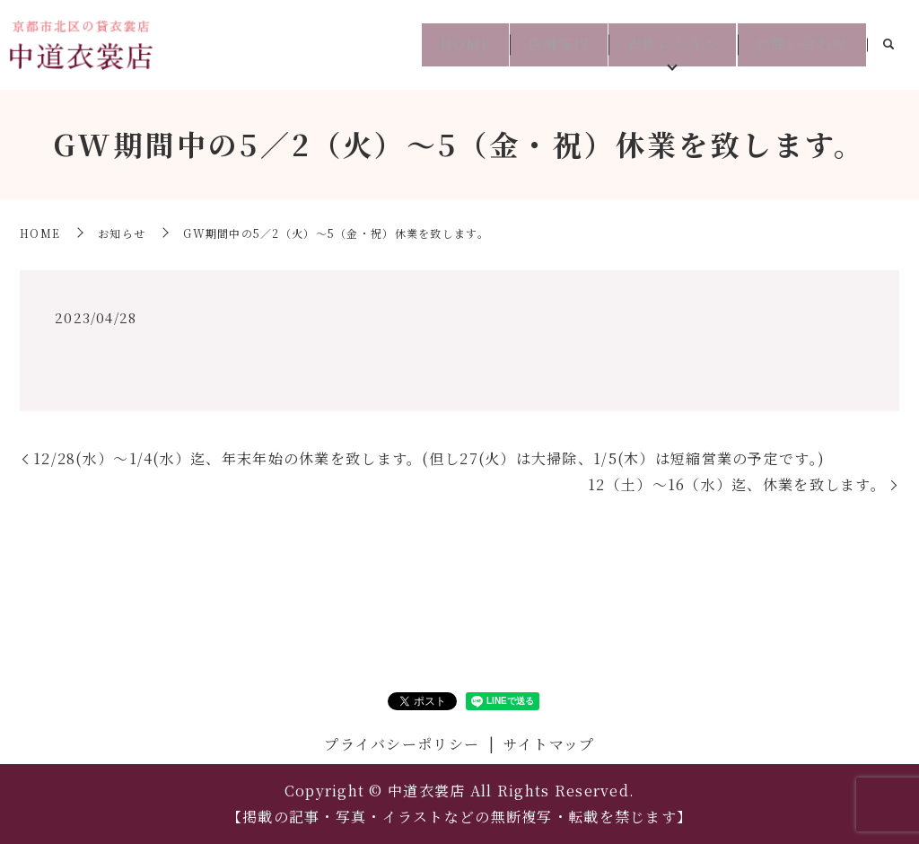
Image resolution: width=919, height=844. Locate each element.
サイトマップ (549, 744)
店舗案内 (540, 44)
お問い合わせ (798, 44)
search (888, 45)
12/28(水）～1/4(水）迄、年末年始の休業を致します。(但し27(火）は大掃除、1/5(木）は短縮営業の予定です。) (429, 458)
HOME (438, 44)
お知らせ (121, 233)
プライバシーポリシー (401, 744)
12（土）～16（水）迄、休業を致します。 (737, 484)
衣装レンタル (661, 44)
